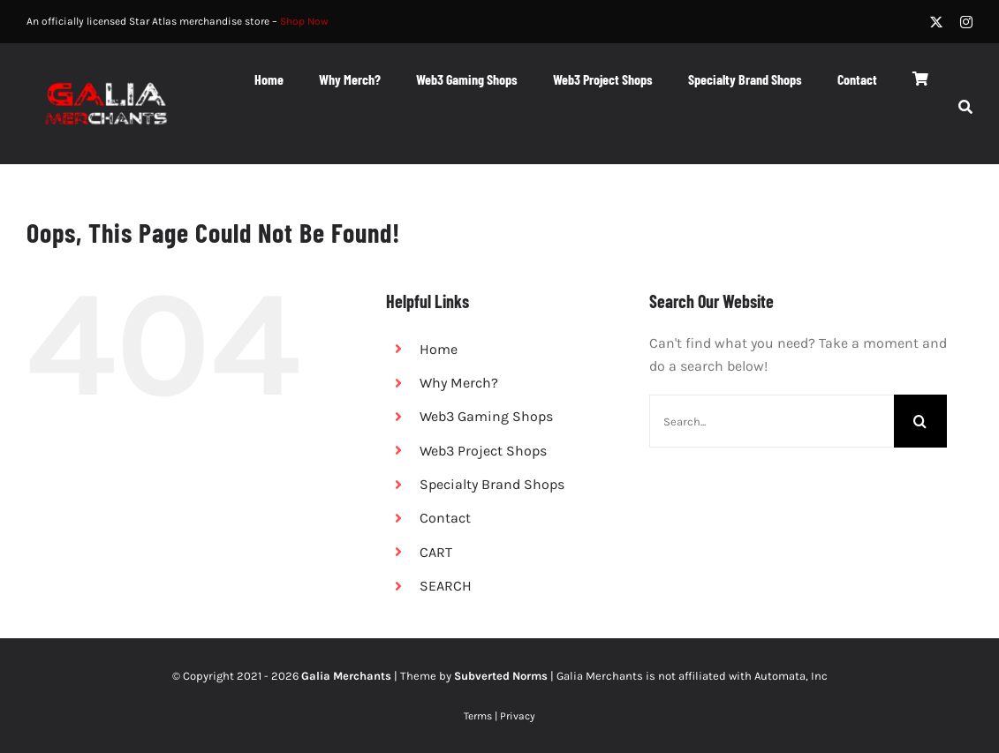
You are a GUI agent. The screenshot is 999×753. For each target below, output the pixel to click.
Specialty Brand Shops (492, 484)
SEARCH (446, 585)
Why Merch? (459, 382)
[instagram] (966, 22)
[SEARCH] (965, 109)
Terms (478, 716)
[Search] (920, 421)
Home (439, 349)
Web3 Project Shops (483, 450)
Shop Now (304, 21)
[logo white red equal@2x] (105, 78)
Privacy (517, 716)
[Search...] (771, 421)
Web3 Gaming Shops (486, 416)
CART (436, 552)
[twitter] (936, 22)
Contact (445, 517)
